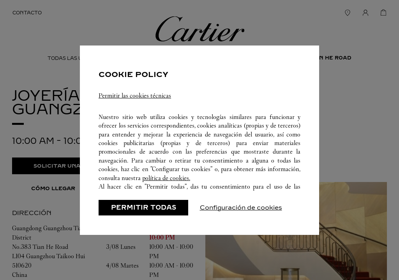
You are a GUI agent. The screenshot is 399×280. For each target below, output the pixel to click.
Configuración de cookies (241, 207)
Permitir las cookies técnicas (135, 95)
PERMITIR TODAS (143, 207)
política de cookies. (166, 178)
